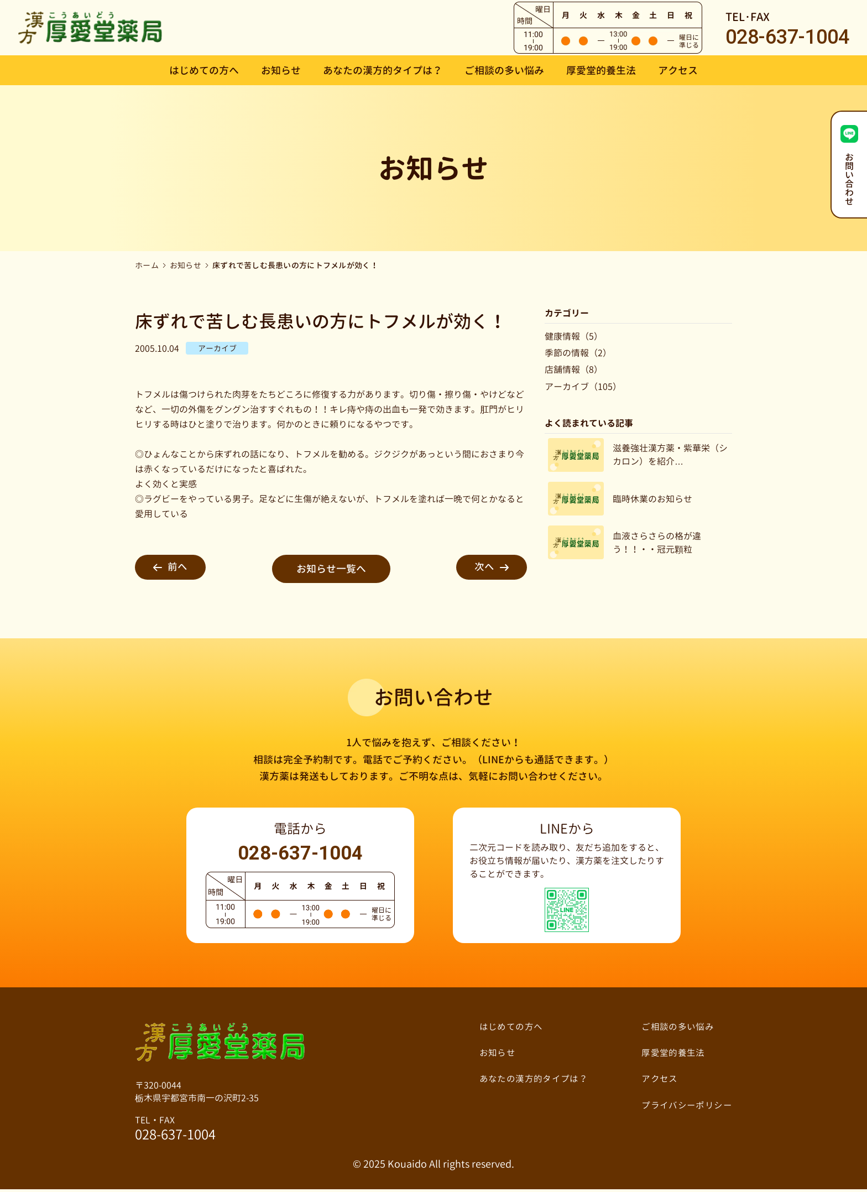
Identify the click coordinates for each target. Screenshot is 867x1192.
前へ (174, 569)
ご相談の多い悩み (504, 70)
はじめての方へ (204, 70)
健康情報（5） (574, 336)
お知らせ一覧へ (331, 569)
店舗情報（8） (574, 369)
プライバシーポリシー (686, 1107)
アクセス (678, 70)
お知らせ (281, 70)
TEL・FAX (175, 1131)
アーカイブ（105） (583, 387)
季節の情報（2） (578, 353)
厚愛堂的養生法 (601, 70)
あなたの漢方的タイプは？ (382, 70)
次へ (487, 569)
